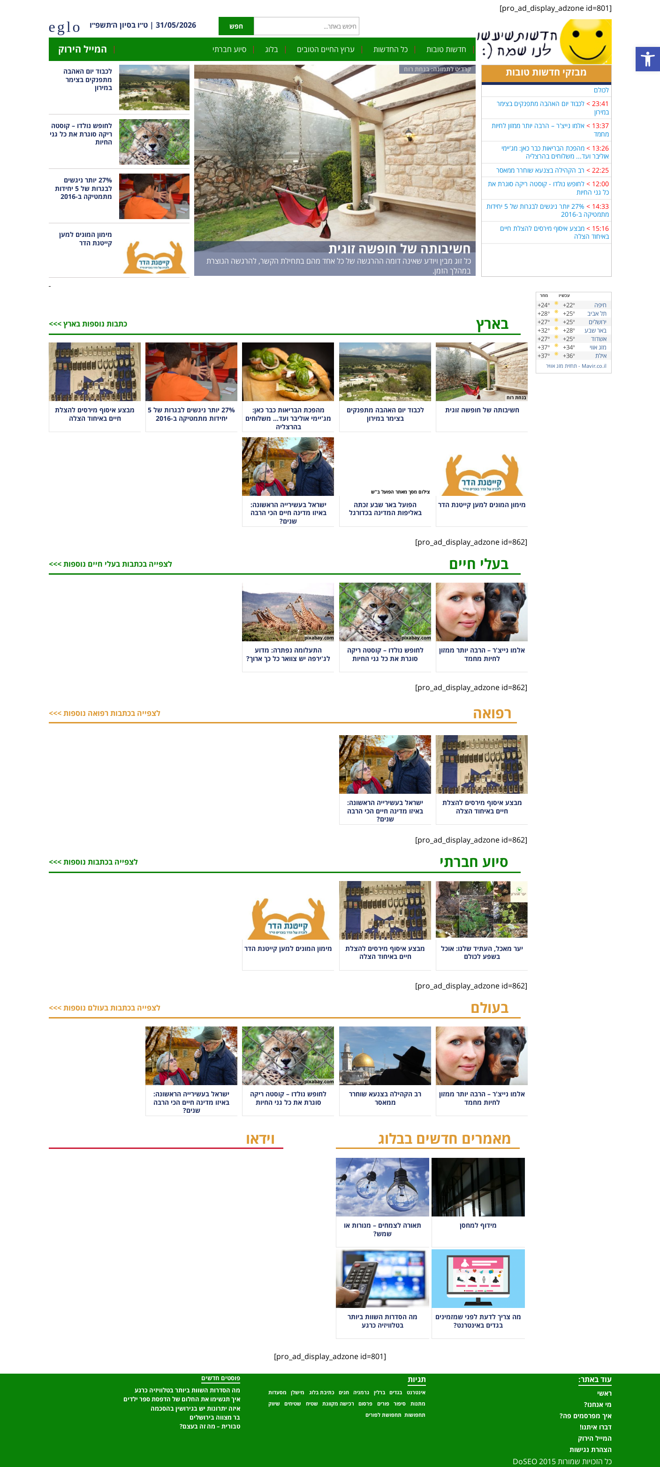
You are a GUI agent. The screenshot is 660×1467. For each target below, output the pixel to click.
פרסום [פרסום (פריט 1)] (365, 1403)
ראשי (604, 1393)
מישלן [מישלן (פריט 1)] (297, 1392)
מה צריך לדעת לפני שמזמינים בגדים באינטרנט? (478, 1321)
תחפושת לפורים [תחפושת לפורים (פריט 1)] (383, 1415)
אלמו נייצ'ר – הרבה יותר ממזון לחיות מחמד (550, 135)
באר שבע (595, 330)
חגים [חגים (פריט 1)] (344, 1392)
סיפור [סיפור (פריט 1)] (400, 1403)
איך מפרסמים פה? (586, 1415)
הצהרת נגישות (590, 1449)
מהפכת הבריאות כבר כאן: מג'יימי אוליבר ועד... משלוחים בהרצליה (555, 157)
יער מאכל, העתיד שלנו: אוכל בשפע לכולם (551, 90)
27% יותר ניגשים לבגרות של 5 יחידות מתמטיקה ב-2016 (547, 215)
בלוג (271, 49)
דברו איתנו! (596, 1426)
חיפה (600, 305)
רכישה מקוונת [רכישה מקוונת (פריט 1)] (338, 1403)
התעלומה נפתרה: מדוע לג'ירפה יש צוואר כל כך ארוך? (288, 654)
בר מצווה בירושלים (215, 1417)
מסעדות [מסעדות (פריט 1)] (277, 1392)
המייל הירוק (82, 49)
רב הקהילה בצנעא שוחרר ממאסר (540, 175)
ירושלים (598, 322)
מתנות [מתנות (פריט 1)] (417, 1403)
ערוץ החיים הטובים (326, 49)
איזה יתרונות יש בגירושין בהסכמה (195, 1408)
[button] (648, 59)
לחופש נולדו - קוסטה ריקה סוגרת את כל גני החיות (548, 193)
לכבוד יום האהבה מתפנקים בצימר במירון (553, 113)
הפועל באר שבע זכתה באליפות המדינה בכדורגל (385, 508)
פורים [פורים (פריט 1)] (383, 1403)
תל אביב (597, 313)
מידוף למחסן (478, 1225)
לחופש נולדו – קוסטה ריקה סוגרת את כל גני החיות (81, 133)
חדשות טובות (446, 49)
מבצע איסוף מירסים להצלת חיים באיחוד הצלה (554, 237)
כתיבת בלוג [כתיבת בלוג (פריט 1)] (321, 1392)
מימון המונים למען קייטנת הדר (85, 238)
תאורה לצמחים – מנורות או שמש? (382, 1229)
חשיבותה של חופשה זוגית (399, 248)
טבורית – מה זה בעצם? (210, 1426)
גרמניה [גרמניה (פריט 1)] (361, 1392)
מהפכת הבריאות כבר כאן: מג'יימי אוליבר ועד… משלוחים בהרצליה (288, 418)
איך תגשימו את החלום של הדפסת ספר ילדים (181, 1399)
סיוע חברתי (229, 49)
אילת (601, 355)
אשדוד (599, 338)
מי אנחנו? (598, 1404)
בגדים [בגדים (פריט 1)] (395, 1392)
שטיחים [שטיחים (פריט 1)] (292, 1403)
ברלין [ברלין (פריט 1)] (379, 1392)
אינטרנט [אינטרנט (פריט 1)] (416, 1392)
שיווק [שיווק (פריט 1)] (274, 1403)
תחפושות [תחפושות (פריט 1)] (414, 1415)
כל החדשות (390, 49)
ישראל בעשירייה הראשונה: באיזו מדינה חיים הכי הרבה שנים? (288, 512)
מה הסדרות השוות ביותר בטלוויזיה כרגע (382, 1321)
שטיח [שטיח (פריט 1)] (312, 1403)
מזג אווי (598, 347)
